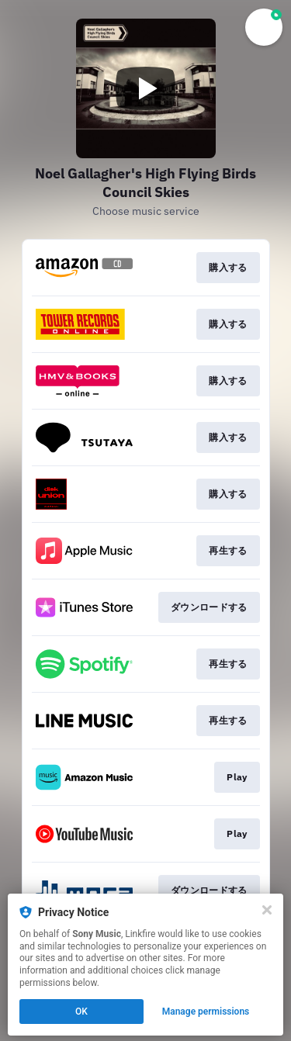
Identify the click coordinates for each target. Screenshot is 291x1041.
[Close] (267, 909)
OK (81, 1011)
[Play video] (146, 88)
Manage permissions (206, 1011)
